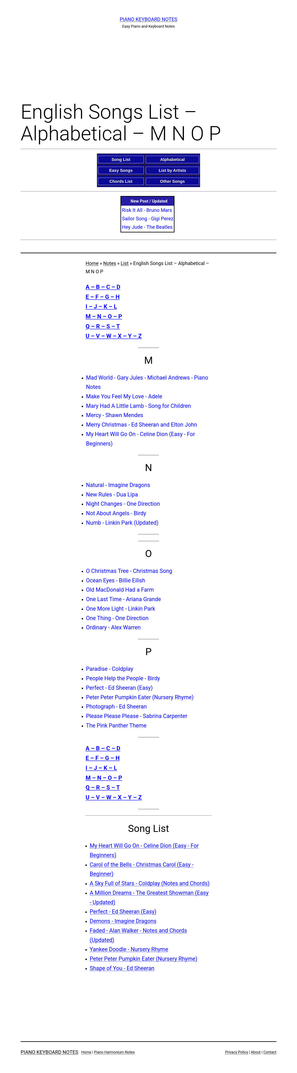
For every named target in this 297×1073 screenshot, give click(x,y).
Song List (121, 159)
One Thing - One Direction (117, 618)
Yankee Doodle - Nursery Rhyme (129, 949)
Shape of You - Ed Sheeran (122, 968)
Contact (269, 1052)
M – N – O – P (104, 316)
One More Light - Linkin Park (120, 608)
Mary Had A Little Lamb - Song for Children (138, 406)
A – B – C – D (103, 287)
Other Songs (172, 181)
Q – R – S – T (103, 326)
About (256, 1052)
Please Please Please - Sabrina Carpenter (136, 716)
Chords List (121, 181)
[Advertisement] (148, 64)
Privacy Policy (236, 1052)
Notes (109, 263)
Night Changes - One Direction (123, 504)
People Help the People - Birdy (123, 678)
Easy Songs (120, 170)
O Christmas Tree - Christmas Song (129, 571)
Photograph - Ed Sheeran (116, 706)
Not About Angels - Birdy (116, 513)
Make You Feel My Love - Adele (124, 396)
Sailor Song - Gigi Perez (147, 219)
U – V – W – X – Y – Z (114, 336)
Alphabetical (172, 159)
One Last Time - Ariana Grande (123, 599)
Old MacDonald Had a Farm (120, 589)
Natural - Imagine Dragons (118, 485)
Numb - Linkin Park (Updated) (122, 522)
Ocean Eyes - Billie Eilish (115, 580)
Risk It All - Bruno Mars (147, 210)
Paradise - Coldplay (109, 669)
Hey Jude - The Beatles (147, 227)
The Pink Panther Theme (116, 725)
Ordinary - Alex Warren (113, 627)
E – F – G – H (103, 296)
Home (92, 263)
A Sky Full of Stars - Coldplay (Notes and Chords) (150, 883)
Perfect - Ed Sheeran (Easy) (119, 688)
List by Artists (172, 170)
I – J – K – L (101, 306)
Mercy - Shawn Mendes (114, 415)
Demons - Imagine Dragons (123, 921)
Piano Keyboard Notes (148, 19)
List (124, 263)
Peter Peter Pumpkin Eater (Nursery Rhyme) (140, 697)
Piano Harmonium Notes (114, 1052)
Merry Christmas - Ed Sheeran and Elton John (141, 424)
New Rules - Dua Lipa (112, 494)
